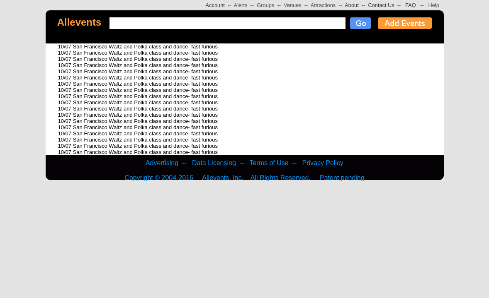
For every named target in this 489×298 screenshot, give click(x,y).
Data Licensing (214, 162)
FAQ (410, 5)
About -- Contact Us (368, 5)
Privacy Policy (323, 162)
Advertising (162, 162)
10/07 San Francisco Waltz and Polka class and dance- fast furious (138, 46)
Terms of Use (268, 162)
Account (215, 5)
